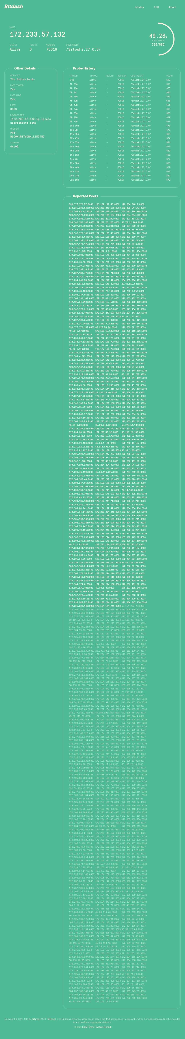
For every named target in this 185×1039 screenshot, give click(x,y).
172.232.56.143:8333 (134, 381)
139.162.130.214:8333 (81, 566)
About (172, 7)
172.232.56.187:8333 (134, 453)
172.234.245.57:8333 (81, 602)
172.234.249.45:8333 (107, 529)
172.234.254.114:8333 (134, 508)
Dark (91, 1027)
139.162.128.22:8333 (107, 294)
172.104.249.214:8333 (108, 526)
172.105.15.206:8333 (107, 385)
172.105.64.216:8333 (107, 298)
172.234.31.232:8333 (81, 370)
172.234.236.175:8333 (134, 511)
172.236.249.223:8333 (81, 576)
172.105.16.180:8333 (81, 591)
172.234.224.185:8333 (81, 562)
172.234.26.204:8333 (81, 323)
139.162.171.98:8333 (134, 482)
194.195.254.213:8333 (108, 533)
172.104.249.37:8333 (107, 490)
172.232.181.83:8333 (134, 298)
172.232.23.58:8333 (133, 410)
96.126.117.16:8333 (133, 240)
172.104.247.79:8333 (81, 551)
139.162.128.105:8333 (108, 482)
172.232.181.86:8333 (134, 417)
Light (84, 1027)
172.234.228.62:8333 (81, 359)
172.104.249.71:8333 (107, 272)
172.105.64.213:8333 (81, 301)
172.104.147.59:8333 (81, 421)
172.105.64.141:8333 (81, 508)
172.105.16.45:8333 (106, 301)
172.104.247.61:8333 (107, 475)
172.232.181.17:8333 (107, 381)
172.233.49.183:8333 (134, 218)
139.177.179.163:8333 (108, 504)
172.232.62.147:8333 (107, 345)
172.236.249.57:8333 (134, 294)
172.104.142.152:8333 (108, 359)
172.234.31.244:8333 (134, 446)
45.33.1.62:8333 (78, 544)
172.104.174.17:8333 (134, 399)
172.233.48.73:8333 (80, 497)
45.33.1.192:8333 (105, 443)
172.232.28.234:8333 (134, 529)
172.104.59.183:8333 (107, 551)
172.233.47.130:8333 (134, 569)
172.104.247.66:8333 (81, 482)
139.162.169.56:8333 (81, 403)
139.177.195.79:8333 (107, 348)
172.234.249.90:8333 (134, 472)
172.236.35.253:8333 (134, 486)
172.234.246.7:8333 (133, 204)
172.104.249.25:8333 (134, 403)
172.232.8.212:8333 (106, 352)
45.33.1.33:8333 (104, 587)
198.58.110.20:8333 (133, 544)
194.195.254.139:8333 (134, 280)
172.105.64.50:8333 (106, 374)
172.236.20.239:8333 (81, 265)
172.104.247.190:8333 (134, 602)
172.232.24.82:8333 (106, 247)
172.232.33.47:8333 (133, 573)
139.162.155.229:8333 (81, 504)
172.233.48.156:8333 (81, 529)
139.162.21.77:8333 (80, 305)
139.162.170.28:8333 (107, 540)
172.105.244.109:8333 (134, 370)
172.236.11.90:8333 (80, 406)
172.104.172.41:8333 (107, 508)
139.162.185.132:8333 (108, 229)
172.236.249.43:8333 (134, 262)
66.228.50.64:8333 (106, 327)
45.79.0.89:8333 (78, 424)
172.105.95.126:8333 (107, 457)
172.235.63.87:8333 (106, 309)
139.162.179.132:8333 (108, 493)
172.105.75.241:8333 (134, 519)
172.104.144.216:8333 (108, 388)
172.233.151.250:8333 (134, 305)
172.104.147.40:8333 (81, 479)
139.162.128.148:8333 (81, 363)
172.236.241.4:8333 (133, 345)
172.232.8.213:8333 (106, 323)
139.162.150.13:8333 (81, 283)
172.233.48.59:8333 (106, 461)
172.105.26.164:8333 (107, 291)
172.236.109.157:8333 (108, 215)
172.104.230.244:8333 (81, 522)
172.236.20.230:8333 (107, 218)
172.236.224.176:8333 (108, 573)
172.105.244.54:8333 (107, 602)
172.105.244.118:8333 (81, 381)
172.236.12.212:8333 (81, 446)
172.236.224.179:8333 (108, 580)
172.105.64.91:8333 (133, 392)
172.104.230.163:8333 (108, 406)
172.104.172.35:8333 (81, 573)
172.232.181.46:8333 (107, 233)
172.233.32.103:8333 (134, 327)
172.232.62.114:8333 (134, 396)
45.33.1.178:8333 (79, 330)
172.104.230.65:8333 (134, 439)
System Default (103, 1027)
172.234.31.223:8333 (134, 254)
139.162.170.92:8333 (81, 533)
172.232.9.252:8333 (133, 291)
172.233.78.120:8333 (81, 291)
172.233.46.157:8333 (134, 443)
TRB (156, 7)
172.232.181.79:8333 (107, 370)
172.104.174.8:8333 (80, 584)
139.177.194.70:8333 (134, 309)
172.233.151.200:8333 (134, 334)
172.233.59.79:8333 (133, 359)
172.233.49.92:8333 (106, 432)
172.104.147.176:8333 (134, 312)
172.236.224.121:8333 (134, 320)
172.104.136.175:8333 (108, 450)
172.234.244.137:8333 (81, 548)
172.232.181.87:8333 (107, 417)
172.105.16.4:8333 (132, 576)
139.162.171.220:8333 (108, 254)
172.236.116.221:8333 (134, 330)
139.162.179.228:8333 (134, 265)
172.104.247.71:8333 (134, 522)
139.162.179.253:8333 (81, 537)
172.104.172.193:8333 (108, 396)
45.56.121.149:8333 (133, 562)
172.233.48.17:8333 (133, 269)
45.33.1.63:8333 (131, 316)
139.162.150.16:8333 (81, 316)
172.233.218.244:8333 (81, 374)
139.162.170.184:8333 (81, 475)
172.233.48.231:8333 (107, 225)
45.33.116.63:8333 (132, 283)
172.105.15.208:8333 (81, 468)
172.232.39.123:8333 (107, 338)
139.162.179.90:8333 (134, 537)
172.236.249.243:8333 (108, 276)
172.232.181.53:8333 (134, 461)
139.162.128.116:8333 (81, 229)
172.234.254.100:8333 (134, 558)
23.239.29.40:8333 (106, 392)
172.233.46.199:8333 (81, 472)
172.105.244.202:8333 (81, 486)
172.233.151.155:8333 (134, 497)
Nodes (139, 7)
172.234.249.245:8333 (134, 323)
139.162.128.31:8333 (107, 497)
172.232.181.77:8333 (81, 272)
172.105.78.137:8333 (134, 551)
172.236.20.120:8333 (107, 222)
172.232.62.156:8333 (81, 598)
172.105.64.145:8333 (81, 511)
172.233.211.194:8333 (134, 251)
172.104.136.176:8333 (108, 515)
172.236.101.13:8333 (81, 490)
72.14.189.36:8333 (132, 490)
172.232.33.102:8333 (134, 428)
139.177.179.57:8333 (81, 204)
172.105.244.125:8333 (108, 537)
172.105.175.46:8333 (107, 591)
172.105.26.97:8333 (133, 229)
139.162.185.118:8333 (108, 576)
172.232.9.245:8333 (80, 251)
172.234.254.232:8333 (134, 215)
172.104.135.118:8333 (81, 240)
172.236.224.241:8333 (108, 511)
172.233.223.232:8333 (134, 479)
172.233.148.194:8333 (134, 352)
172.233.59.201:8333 (107, 240)
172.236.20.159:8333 (107, 377)
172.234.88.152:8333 (107, 265)
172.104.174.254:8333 (81, 287)
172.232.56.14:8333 (106, 569)
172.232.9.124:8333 (133, 504)
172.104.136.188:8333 (81, 500)
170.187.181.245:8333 (134, 587)
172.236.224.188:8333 (81, 247)
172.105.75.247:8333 (81, 526)
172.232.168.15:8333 (81, 352)
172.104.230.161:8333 (81, 410)
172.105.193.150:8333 (81, 453)
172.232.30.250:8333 (81, 225)
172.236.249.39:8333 (107, 410)
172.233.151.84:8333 (81, 236)
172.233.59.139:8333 (81, 443)
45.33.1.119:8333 (79, 348)
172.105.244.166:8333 (108, 316)
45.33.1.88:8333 (131, 450)
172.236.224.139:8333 (108, 519)
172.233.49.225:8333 (107, 421)
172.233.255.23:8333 (81, 555)
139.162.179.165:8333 (81, 233)
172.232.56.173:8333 (107, 435)
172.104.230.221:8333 (108, 244)
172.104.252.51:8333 (107, 468)
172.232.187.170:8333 (81, 580)
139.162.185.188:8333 (134, 211)
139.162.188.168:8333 (108, 367)
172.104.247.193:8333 (108, 312)
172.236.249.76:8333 (107, 211)
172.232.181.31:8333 (81, 388)
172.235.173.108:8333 (81, 377)
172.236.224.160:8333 (108, 522)
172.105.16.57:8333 (106, 258)
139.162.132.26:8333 (81, 367)
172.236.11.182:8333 (81, 439)
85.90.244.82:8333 (106, 424)
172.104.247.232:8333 (81, 457)
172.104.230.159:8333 (81, 540)
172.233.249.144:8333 (81, 428)
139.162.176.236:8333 (108, 414)
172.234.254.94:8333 (134, 414)
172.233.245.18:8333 (107, 479)
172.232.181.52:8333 (134, 584)
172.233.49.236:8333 (134, 385)
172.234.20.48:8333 (80, 432)
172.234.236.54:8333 (81, 280)
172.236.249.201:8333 (134, 475)
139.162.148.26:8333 (107, 283)
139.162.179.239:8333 (81, 215)
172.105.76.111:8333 (107, 269)
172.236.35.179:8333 (107, 399)
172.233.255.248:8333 (134, 533)
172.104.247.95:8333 (81, 294)
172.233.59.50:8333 (133, 367)
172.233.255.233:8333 (81, 276)
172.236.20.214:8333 (134, 566)
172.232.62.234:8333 (81, 396)
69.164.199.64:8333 (106, 446)
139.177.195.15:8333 (81, 269)
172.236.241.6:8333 (80, 435)
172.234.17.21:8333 (106, 566)
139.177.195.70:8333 (107, 341)
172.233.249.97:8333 (81, 414)
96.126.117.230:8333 (134, 374)
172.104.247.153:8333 (134, 388)
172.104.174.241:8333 (108, 605)
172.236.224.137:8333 (108, 562)
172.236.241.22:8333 (81, 338)
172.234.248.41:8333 (107, 280)
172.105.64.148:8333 (81, 515)
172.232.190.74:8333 (134, 236)
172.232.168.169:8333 (134, 301)
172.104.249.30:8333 (81, 493)
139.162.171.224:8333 (81, 258)
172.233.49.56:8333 (80, 385)
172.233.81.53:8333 (133, 363)
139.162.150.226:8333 (108, 558)
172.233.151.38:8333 (134, 406)
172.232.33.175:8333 (107, 555)
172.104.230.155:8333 (108, 262)
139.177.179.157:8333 (81, 327)
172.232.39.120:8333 (134, 338)
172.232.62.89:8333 (133, 435)
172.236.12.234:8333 (107, 548)
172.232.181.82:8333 (134, 421)
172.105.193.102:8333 (81, 298)
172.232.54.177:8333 (134, 207)
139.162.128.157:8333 (108, 428)
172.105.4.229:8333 (80, 356)
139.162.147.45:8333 (107, 204)
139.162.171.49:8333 (81, 312)
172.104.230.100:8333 (108, 403)
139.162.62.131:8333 (134, 348)
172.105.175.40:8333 (81, 587)
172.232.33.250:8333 (107, 439)
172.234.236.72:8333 (134, 595)
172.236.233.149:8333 (81, 207)
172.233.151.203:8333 (108, 334)
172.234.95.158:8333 (107, 598)
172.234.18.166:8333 (81, 417)
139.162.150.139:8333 (81, 222)
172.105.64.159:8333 (134, 464)
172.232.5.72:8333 (106, 251)
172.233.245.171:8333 (108, 207)
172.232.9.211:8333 (133, 272)
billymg (35, 1019)
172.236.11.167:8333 (134, 548)
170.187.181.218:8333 (81, 218)
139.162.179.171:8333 (134, 258)
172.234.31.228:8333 (81, 345)
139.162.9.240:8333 (80, 461)
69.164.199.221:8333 (107, 486)
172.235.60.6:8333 (132, 244)
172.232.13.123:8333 (134, 468)
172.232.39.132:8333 (81, 399)
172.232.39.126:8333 (81, 341)
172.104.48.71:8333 (80, 211)
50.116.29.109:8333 (133, 432)
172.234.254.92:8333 (107, 464)
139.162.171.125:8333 (81, 244)
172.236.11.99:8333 (80, 334)
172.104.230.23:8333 (134, 225)
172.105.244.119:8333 (134, 377)
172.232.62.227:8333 (81, 450)
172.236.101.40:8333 (81, 254)
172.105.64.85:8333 (106, 287)
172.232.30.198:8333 (134, 356)
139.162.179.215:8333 (81, 309)
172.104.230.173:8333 (108, 356)
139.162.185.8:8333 (106, 320)
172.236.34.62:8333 (106, 363)
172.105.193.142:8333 (81, 519)
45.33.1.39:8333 (131, 591)
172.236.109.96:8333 (134, 580)
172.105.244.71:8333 (107, 500)
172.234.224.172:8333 (134, 233)
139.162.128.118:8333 (108, 236)
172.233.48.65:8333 (106, 595)
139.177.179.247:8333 (81, 392)
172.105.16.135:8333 (107, 330)
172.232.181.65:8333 (81, 320)
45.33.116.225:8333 (106, 472)
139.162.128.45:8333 (81, 595)
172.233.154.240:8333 (108, 544)
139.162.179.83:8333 (134, 457)
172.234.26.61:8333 (133, 247)
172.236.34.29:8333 (80, 558)
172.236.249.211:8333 (134, 526)
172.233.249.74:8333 (134, 276)
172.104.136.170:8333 (134, 515)
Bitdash (13, 6)
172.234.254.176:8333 (108, 305)
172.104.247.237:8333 (108, 453)
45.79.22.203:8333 (132, 222)
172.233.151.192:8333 (134, 287)
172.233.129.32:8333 (81, 569)
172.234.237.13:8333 (134, 555)
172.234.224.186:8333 (108, 584)
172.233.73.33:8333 (80, 262)
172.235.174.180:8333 (134, 540)
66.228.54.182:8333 (133, 424)
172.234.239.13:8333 (134, 598)
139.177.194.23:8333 (81, 464)
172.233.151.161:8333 (134, 341)
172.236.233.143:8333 (81, 605)
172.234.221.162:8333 (134, 493)
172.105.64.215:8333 (134, 500)
